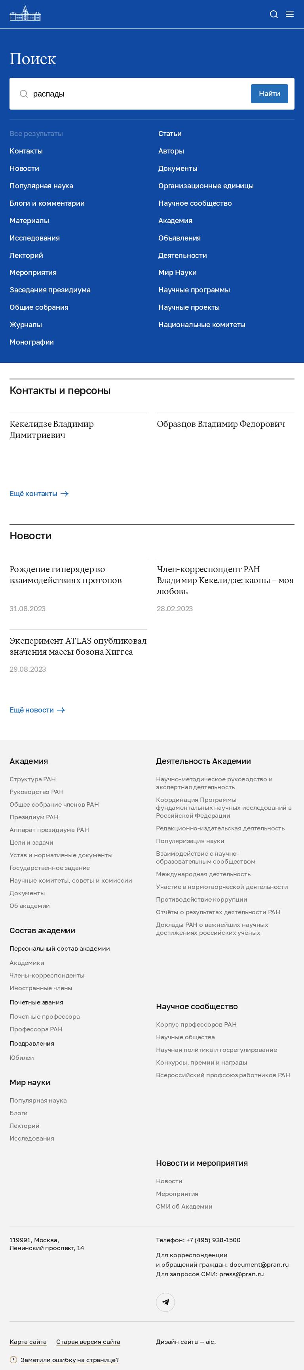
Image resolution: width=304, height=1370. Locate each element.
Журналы (26, 324)
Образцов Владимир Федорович (221, 424)
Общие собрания (39, 307)
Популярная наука (41, 185)
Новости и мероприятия (202, 1162)
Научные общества (185, 1037)
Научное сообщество (195, 203)
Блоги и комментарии (47, 203)
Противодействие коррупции (201, 899)
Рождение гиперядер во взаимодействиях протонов (66, 575)
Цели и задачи (31, 842)
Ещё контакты (39, 493)
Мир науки (30, 1082)
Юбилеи (22, 1057)
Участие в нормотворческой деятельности (222, 887)
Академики (27, 962)
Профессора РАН (36, 1029)
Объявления (179, 237)
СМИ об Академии (184, 1206)
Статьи (170, 133)
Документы (177, 168)
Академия (175, 220)
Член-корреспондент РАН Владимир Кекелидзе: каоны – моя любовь (225, 580)
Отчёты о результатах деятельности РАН (218, 912)
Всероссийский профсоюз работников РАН (223, 1075)
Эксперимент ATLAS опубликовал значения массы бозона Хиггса (78, 647)
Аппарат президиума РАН (49, 830)
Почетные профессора (45, 1016)
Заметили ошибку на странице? (70, 1360)
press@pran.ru (241, 1274)
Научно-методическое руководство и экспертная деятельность (214, 783)
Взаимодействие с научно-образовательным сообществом (206, 857)
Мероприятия (33, 272)
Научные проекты (189, 307)
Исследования (35, 237)
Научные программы (194, 289)
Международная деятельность (203, 874)
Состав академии (42, 930)
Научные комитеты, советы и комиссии (71, 880)
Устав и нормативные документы (61, 855)
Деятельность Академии (203, 761)
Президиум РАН (34, 817)
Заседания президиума (50, 289)
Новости (24, 168)
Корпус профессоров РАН (196, 1024)
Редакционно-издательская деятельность (220, 828)
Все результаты (36, 133)
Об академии (30, 906)
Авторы (171, 150)
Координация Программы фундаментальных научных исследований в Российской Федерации (224, 807)
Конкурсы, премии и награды (201, 1062)
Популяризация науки (190, 841)
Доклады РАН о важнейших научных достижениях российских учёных (212, 928)
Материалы (29, 220)
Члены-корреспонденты (47, 975)
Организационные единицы (206, 185)
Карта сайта (28, 1341)
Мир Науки (177, 272)
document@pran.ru (259, 1264)
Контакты (26, 150)
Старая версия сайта (88, 1341)
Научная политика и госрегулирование (216, 1050)
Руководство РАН (37, 792)
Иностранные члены (41, 988)
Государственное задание (50, 868)
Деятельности (182, 255)
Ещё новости (37, 709)
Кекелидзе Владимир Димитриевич (51, 430)
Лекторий (26, 255)
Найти (269, 93)
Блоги (19, 1113)
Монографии (32, 341)
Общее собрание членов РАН (54, 804)
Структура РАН (33, 779)
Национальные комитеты (201, 324)
